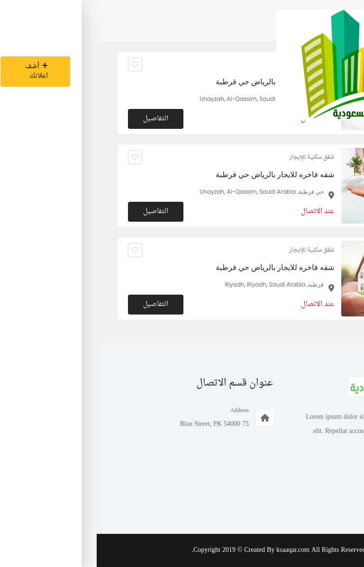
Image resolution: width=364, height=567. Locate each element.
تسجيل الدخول (314, 501)
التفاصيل (59, 211)
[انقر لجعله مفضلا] (38, 157)
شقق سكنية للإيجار (214, 157)
